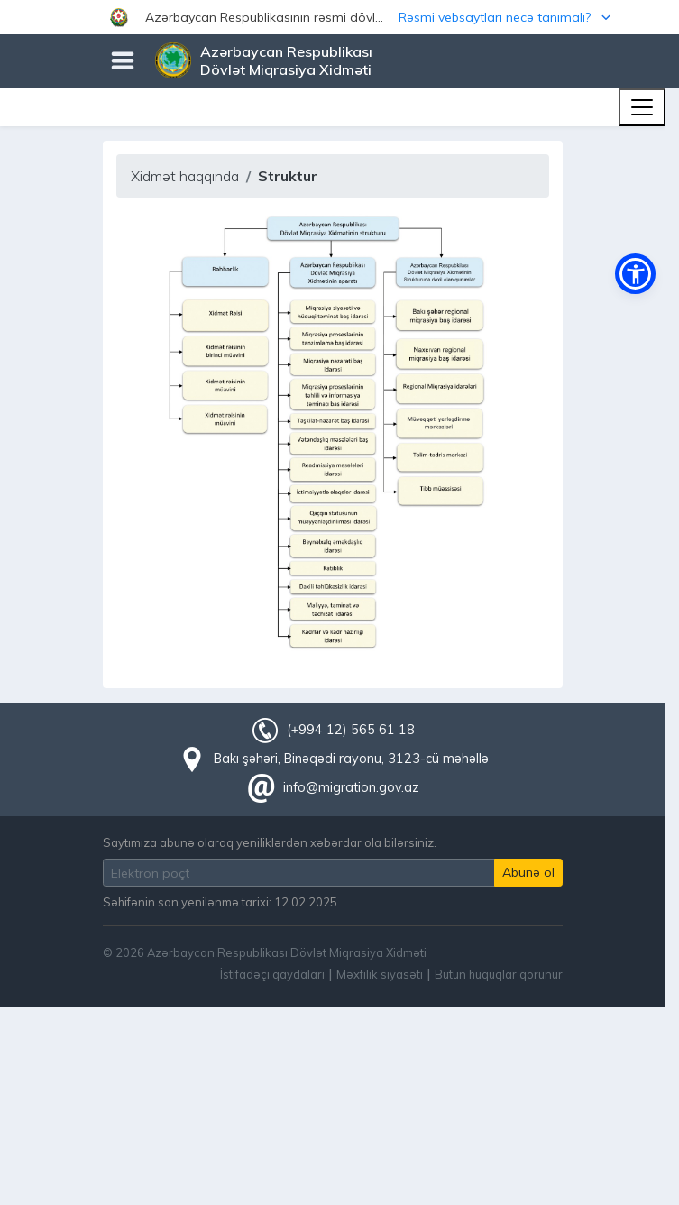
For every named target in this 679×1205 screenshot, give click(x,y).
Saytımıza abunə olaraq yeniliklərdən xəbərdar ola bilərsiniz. (269, 842)
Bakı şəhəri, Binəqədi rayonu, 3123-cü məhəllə (351, 758)
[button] (339, 17)
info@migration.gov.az (351, 787)
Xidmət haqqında (185, 176)
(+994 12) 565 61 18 (351, 730)
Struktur (287, 176)
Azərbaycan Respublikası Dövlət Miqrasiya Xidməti (286, 60)
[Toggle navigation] (642, 107)
